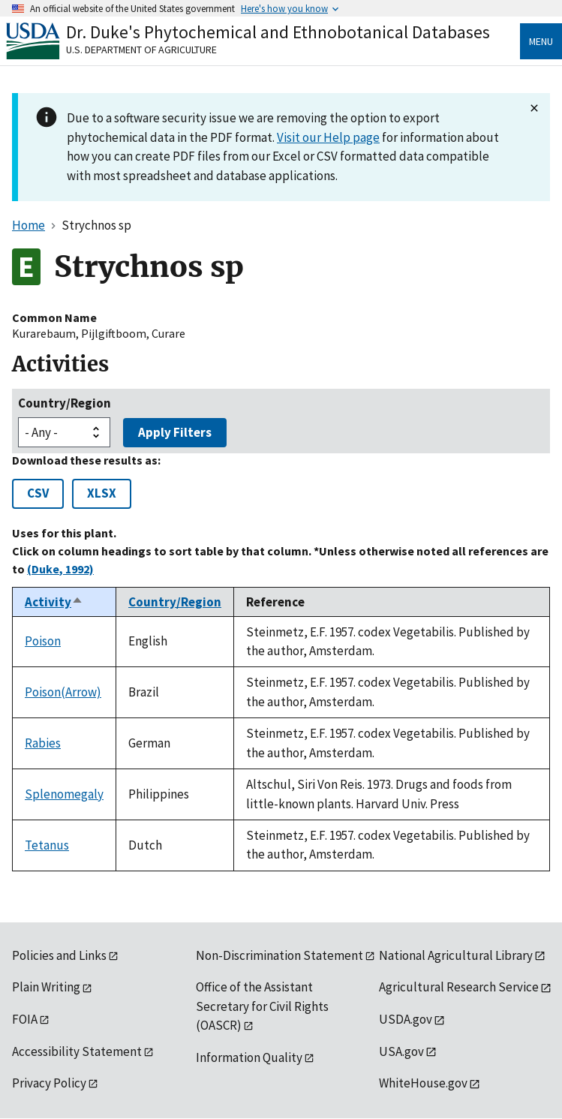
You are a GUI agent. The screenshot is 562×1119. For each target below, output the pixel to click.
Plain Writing (46, 987)
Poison (43, 641)
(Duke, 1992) (60, 568)
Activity (54, 602)
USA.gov (401, 1051)
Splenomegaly (64, 794)
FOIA (25, 1019)
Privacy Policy (49, 1083)
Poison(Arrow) (63, 692)
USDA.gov (405, 1019)
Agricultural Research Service (459, 987)
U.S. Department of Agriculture (141, 49)
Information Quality (249, 1057)
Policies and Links (59, 955)
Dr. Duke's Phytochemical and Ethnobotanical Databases (278, 32)
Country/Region (64, 403)
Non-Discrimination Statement (279, 955)
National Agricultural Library (456, 955)
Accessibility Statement (77, 1051)
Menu (541, 41)
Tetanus (47, 845)
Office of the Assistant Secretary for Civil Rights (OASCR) (262, 1006)
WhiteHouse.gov (423, 1083)
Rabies (43, 743)
